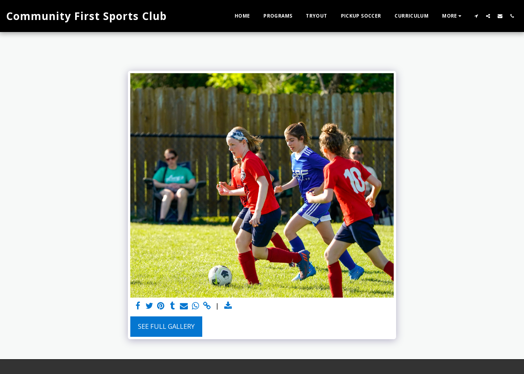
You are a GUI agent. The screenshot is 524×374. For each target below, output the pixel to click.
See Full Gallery (166, 326)
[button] (476, 15)
